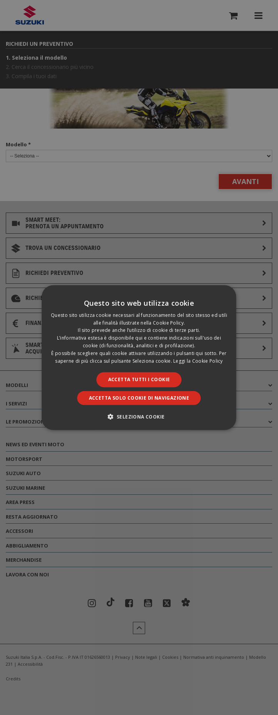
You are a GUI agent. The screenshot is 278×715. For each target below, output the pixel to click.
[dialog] (139, 357)
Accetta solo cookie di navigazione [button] (139, 398)
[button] (139, 416)
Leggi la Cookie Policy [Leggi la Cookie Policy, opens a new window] (198, 360)
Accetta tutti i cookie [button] (139, 379)
